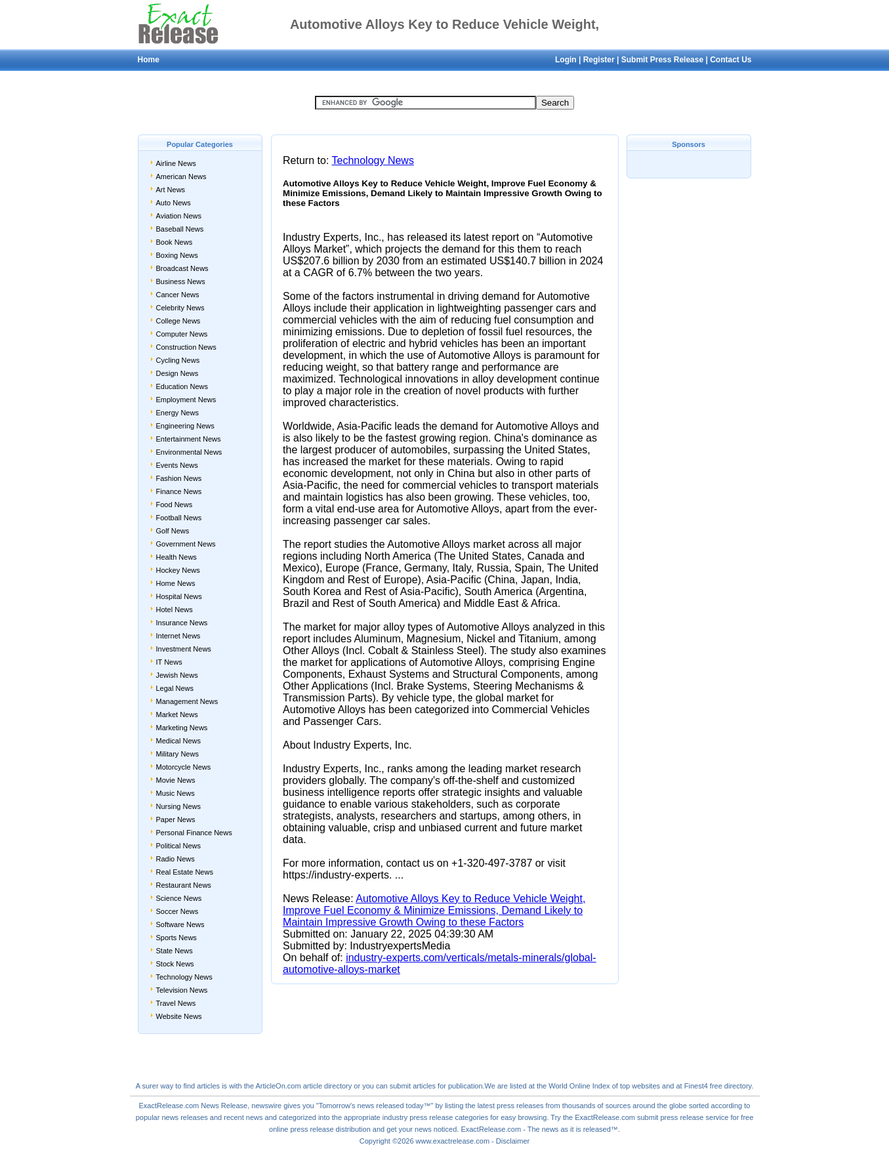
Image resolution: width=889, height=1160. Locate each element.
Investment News (183, 649)
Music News (175, 793)
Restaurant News (183, 885)
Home (148, 59)
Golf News (173, 531)
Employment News (186, 400)
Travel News (176, 1003)
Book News (174, 242)
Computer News (182, 334)
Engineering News (185, 426)
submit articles (413, 1086)
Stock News (175, 964)
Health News (176, 557)
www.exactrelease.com (453, 1141)
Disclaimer (512, 1141)
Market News (177, 714)
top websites (640, 1086)
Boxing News (177, 255)
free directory (730, 1086)
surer (150, 1086)
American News (181, 176)
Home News (176, 583)
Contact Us (730, 59)
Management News (187, 701)
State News (174, 951)
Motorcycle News (183, 767)
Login (566, 59)
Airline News (176, 163)
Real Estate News (184, 872)
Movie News (176, 780)
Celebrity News (180, 308)
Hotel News (174, 609)
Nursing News (178, 806)
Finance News (179, 491)
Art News (171, 190)
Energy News (177, 413)
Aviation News (179, 216)
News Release (224, 1105)
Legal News (175, 688)
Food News (174, 504)
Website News (179, 1016)
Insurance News (182, 623)
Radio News (175, 859)
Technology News (184, 977)
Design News (177, 373)
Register (599, 59)
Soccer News (177, 911)
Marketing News (182, 728)
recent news (243, 1117)
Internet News (178, 636)
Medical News (178, 741)
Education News (182, 386)
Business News (180, 281)
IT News (169, 662)
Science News (179, 898)
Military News (177, 754)
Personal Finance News (194, 833)
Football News (179, 518)
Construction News (186, 347)
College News (178, 321)
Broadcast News (182, 268)
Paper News (176, 819)
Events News (177, 465)
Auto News (173, 203)
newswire (266, 1105)
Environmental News (189, 452)
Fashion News (179, 478)
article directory (327, 1086)
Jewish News (177, 675)
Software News (180, 924)
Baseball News (180, 229)
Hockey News (178, 570)
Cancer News (177, 295)
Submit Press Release (662, 59)
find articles (201, 1086)
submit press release (670, 1117)
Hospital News (179, 596)
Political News (178, 846)
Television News (182, 990)
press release (312, 1129)
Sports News (176, 938)
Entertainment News (188, 439)
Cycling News (178, 360)
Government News (186, 544)
